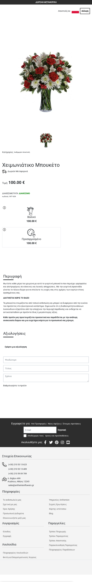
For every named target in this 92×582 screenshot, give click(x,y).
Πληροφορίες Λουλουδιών (15, 553)
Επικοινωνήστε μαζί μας (14, 518)
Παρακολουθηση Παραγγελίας (63, 545)
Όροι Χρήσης (9, 509)
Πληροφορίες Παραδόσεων (62, 550)
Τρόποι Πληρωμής (57, 531)
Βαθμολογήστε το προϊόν (15, 385)
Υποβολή (9, 393)
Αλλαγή (84, 11)
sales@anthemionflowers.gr (21, 485)
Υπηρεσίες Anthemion (59, 500)
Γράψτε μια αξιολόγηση (16, 347)
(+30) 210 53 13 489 (17, 469)
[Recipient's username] (40, 430)
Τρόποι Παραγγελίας (58, 536)
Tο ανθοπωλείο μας (12, 500)
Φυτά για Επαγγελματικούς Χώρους (19, 557)
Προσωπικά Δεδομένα (13, 513)
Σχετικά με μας (10, 504)
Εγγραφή (7, 536)
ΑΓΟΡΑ (31, 258)
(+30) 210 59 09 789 (17, 473)
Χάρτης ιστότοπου (57, 509)
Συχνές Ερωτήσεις (58, 504)
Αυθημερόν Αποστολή (22, 152)
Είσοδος (7, 531)
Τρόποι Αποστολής (57, 540)
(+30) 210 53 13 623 (17, 464)
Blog (51, 513)
